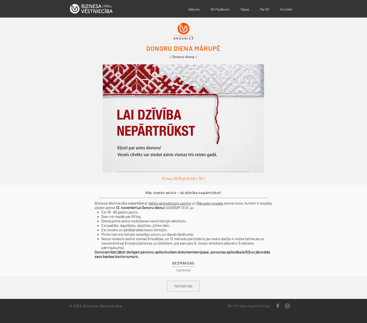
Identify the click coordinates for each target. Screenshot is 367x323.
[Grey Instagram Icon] (287, 306)
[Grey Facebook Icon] (278, 306)
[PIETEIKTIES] (183, 286)
